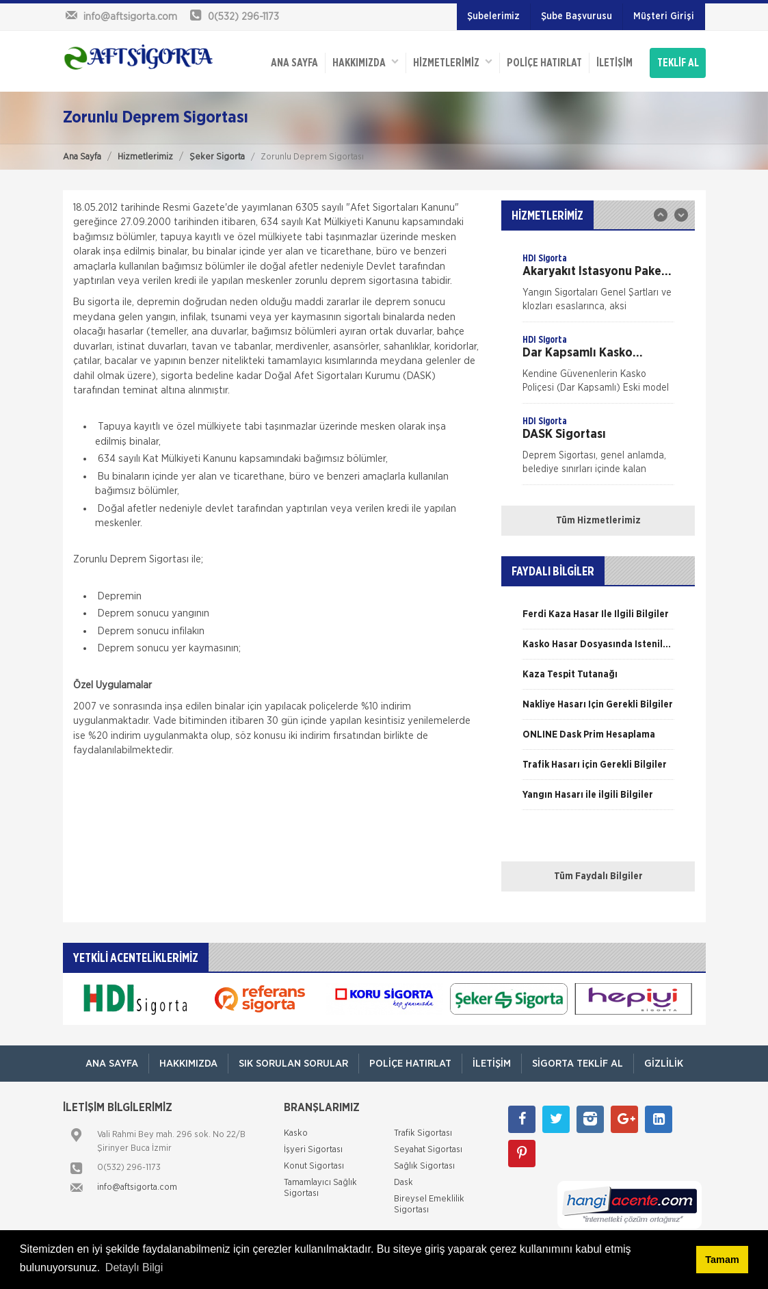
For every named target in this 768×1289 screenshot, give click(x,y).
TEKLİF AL (678, 62)
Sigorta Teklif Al (577, 1063)
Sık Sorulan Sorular (293, 1063)
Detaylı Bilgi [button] (134, 1267)
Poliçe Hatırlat (544, 62)
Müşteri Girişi (663, 16)
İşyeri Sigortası (313, 1149)
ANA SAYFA (294, 62)
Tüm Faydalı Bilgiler (598, 876)
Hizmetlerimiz (145, 157)
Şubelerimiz (493, 16)
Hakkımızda (365, 61)
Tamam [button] (722, 1259)
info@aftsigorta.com (137, 1187)
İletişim (614, 62)
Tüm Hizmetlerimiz (598, 520)
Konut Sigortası (314, 1166)
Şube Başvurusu (576, 16)
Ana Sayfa (82, 157)
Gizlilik (663, 1063)
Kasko (296, 1133)
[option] (598, 286)
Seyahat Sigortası (428, 1149)
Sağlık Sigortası (424, 1166)
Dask (403, 1182)
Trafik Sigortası (423, 1133)
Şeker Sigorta (217, 157)
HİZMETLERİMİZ (452, 61)
